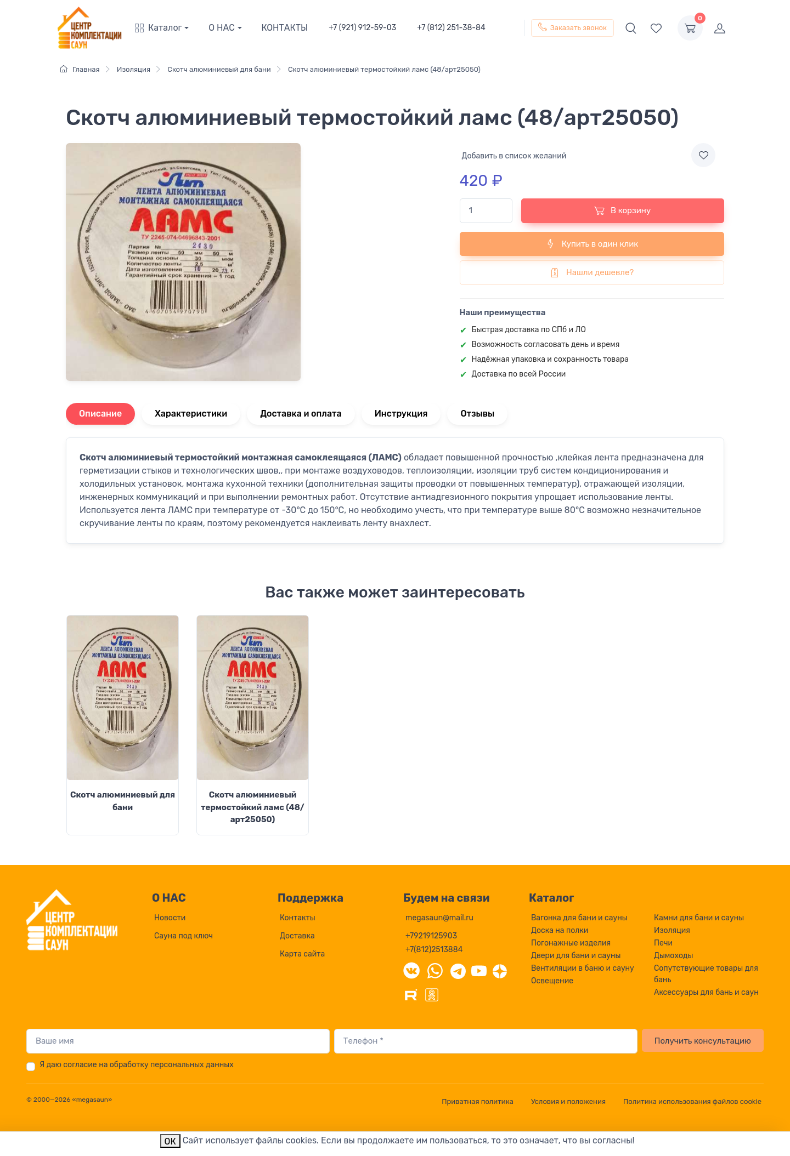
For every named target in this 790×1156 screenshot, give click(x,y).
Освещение (552, 981)
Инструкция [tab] (401, 413)
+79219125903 (431, 936)
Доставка (297, 936)
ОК (170, 1141)
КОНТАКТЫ (285, 27)
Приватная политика (478, 1101)
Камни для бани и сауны (699, 917)
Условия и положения (568, 1101)
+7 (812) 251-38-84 (451, 27)
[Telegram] (458, 970)
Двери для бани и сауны (575, 955)
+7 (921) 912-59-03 (362, 27)
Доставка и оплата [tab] (301, 413)
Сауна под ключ (183, 936)
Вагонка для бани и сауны (579, 917)
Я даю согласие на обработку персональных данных (137, 1064)
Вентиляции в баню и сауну (582, 968)
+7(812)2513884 (433, 949)
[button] (167, 28)
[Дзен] (499, 970)
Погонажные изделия (571, 943)
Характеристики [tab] (191, 413)
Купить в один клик (591, 243)
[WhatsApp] (435, 970)
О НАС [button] (221, 27)
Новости (169, 917)
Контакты (297, 917)
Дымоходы (673, 955)
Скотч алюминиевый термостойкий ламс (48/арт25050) (252, 807)
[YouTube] (479, 970)
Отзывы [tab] (478, 413)
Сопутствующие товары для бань (706, 974)
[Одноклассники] (431, 994)
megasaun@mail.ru (439, 917)
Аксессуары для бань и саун (706, 992)
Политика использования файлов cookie (692, 1101)
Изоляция (672, 930)
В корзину (622, 210)
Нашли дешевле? (592, 272)
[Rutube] (411, 994)
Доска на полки (559, 930)
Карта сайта (302, 954)
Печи (663, 943)
